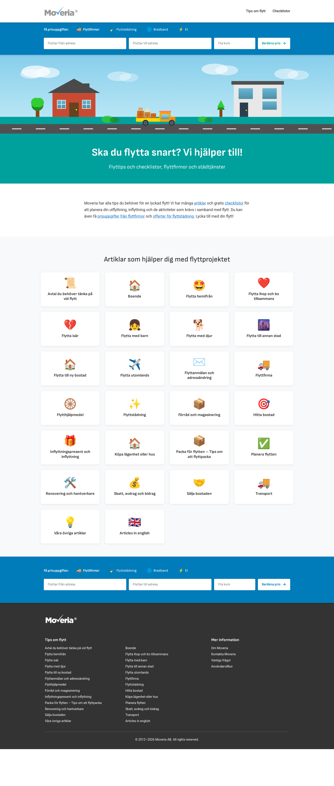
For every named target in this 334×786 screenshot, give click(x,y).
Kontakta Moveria (223, 691)
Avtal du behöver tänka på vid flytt (68, 685)
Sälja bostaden (55, 752)
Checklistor (281, 11)
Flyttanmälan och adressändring (67, 715)
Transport (132, 752)
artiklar (200, 203)
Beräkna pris (274, 43)
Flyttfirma (132, 715)
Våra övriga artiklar (58, 758)
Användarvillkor (222, 703)
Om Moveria (219, 685)
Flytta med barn (136, 697)
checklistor (234, 203)
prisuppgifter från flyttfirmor (121, 216)
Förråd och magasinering (62, 727)
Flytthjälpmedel (55, 721)
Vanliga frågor (221, 697)
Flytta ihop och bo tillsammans (146, 691)
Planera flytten (135, 739)
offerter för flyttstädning (173, 216)
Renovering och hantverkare (64, 746)
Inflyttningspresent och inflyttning (68, 734)
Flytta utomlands (137, 709)
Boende (130, 685)
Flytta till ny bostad (58, 709)
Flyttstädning (134, 721)
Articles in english (137, 758)
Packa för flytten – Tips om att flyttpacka (73, 739)
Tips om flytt (256, 11)
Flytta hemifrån (55, 691)
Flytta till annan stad (139, 703)
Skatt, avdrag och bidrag (142, 746)
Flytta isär (52, 697)
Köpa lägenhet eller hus (141, 734)
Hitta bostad (134, 727)
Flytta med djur (55, 703)
